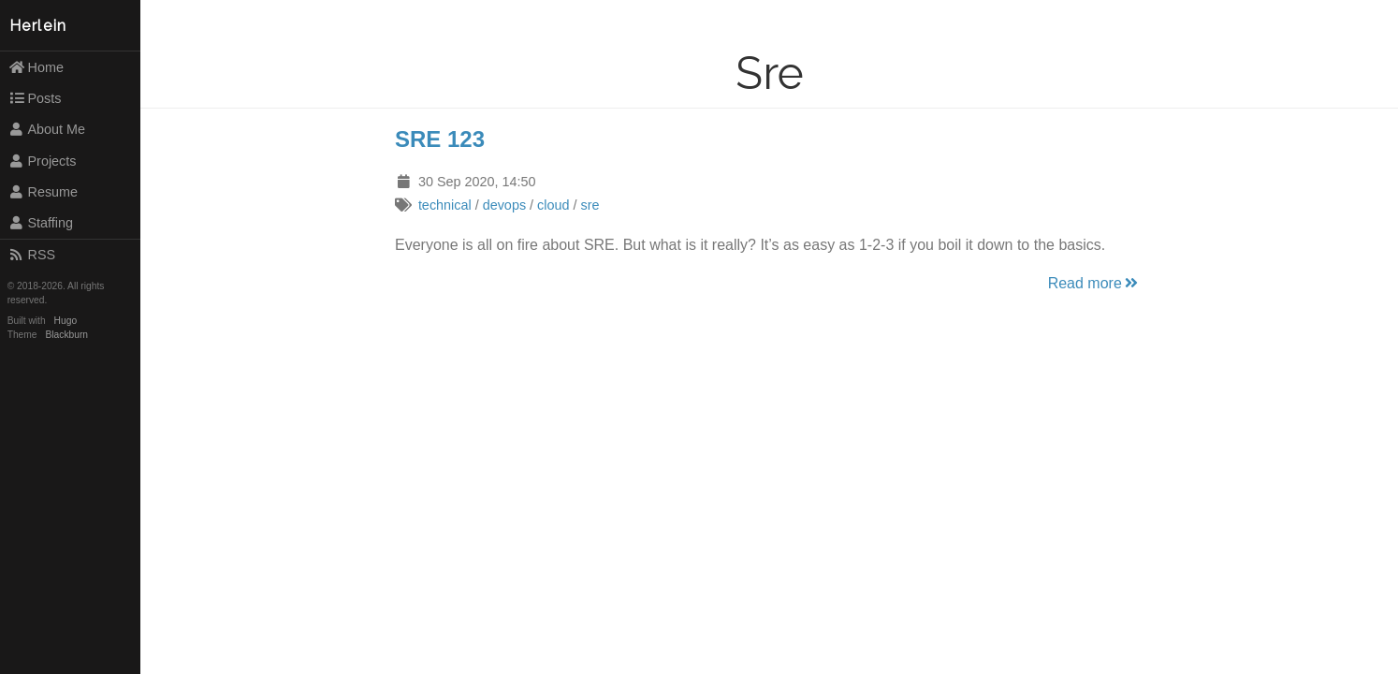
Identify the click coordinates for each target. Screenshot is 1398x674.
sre (589, 205)
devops (504, 205)
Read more (1094, 283)
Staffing (40, 222)
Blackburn (67, 335)
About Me (46, 129)
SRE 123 (440, 139)
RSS (31, 254)
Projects (42, 161)
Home (36, 67)
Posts (35, 98)
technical (445, 205)
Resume (43, 191)
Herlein (38, 26)
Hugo (65, 320)
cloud (553, 205)
